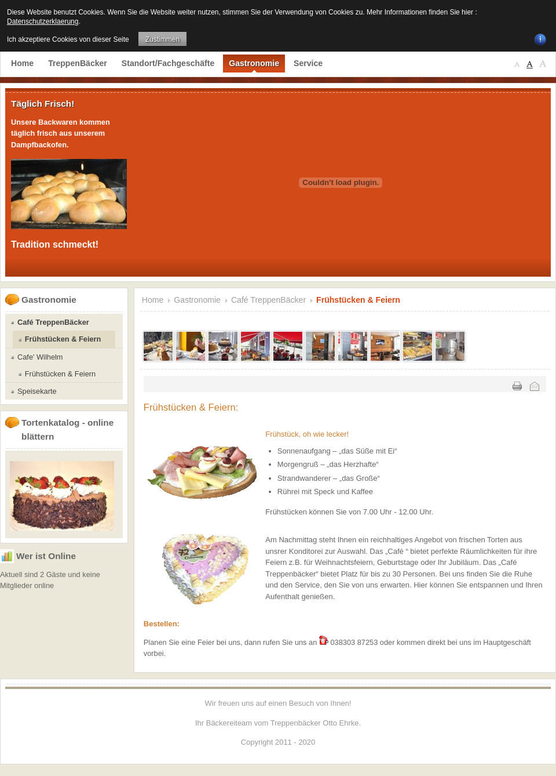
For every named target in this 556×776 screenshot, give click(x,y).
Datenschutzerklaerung (42, 21)
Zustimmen (162, 39)
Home (153, 299)
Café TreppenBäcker (268, 299)
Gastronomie (197, 299)
